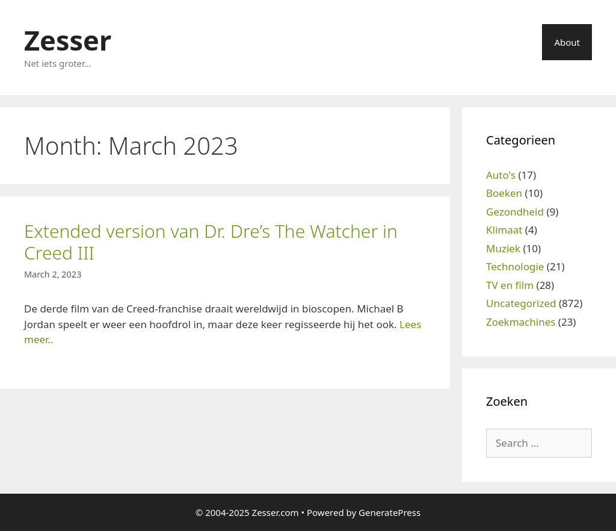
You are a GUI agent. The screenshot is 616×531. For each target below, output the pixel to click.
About (567, 42)
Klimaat (504, 230)
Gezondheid (515, 212)
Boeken (504, 193)
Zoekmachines (520, 322)
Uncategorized (521, 303)
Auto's (501, 175)
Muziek (503, 248)
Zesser (67, 40)
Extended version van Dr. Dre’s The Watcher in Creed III (211, 242)
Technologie (515, 266)
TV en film (510, 285)
